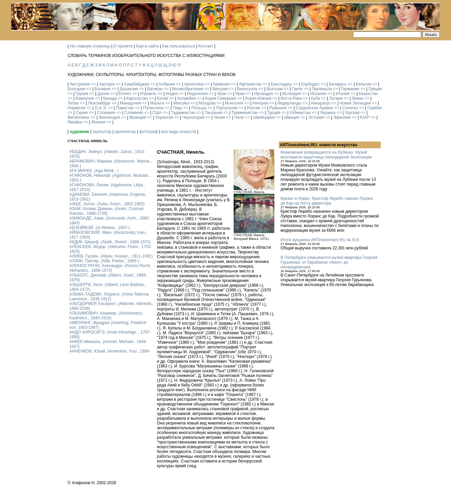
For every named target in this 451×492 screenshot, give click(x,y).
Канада (110, 98)
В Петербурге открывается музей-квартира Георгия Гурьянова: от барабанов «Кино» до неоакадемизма (329, 262)
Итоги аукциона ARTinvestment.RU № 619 (320, 240)
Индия (172, 93)
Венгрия (220, 89)
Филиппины (78, 117)
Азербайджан (136, 84)
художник (79, 131)
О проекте (123, 46)
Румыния (278, 108)
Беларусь (337, 84)
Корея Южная (258, 98)
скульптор (101, 131)
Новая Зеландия (355, 103)
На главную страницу (90, 46)
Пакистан (125, 108)
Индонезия (197, 93)
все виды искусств (178, 131)
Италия (342, 93)
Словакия (106, 112)
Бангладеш (281, 84)
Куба (315, 98)
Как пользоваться (178, 46)
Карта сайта (147, 46)
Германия (350, 89)
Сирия (82, 112)
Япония (98, 122)
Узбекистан (300, 112)
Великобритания (187, 89)
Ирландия (263, 93)
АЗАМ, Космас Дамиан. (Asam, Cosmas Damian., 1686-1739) (106, 211)
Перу (177, 108)
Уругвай (352, 112)
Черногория (193, 117)
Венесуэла (247, 89)
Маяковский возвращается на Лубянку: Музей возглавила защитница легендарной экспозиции (326, 154)
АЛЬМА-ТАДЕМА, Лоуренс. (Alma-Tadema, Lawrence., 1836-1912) (109, 296)
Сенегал (350, 108)
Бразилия (129, 89)
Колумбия (186, 98)
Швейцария (264, 117)
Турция (273, 112)
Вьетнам (275, 89)
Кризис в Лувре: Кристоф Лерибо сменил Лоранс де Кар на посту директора (327, 201)
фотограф (148, 131)
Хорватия (164, 117)
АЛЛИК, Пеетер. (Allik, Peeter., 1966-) (104, 261)
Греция (375, 89)
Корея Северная (220, 98)
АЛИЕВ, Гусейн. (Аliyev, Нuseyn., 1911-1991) (111, 256)
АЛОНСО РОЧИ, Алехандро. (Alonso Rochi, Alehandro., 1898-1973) (110, 268)
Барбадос (310, 84)
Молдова (207, 103)
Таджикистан (183, 112)
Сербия (374, 108)
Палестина (153, 108)
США (157, 112)
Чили (239, 117)
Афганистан (250, 84)
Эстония (316, 117)
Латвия (335, 98)
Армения (221, 84)
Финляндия (109, 117)
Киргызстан (137, 98)
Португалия (226, 108)
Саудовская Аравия (314, 108)
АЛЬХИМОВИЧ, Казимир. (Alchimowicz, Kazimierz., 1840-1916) (106, 315)
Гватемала (322, 89)
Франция (137, 117)
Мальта (157, 103)
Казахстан (368, 93)
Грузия (82, 93)
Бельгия (363, 84)
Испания (318, 93)
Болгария (76, 89)
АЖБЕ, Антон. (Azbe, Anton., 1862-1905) (107, 204)
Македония (130, 103)
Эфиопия (342, 117)
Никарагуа (320, 103)
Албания (167, 84)
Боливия (102, 89)
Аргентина (194, 84)
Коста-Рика (291, 98)
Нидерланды (289, 103)
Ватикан (155, 89)
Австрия (107, 84)
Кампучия (85, 98)
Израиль (148, 93)
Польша (199, 108)
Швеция (291, 117)
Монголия (234, 103)
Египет (125, 93)
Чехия (219, 117)
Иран (240, 93)
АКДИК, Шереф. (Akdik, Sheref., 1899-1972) (110, 242)
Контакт (205, 46)
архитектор (125, 131)
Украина (328, 112)
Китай (162, 98)
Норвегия (77, 108)
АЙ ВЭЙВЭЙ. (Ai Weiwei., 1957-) (99, 227)
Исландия (291, 93)
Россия (253, 108)
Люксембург (99, 103)
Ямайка (75, 122)
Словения (133, 112)
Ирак (221, 93)
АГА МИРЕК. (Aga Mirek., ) (94, 170)
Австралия (80, 84)
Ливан (357, 98)
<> (93, 84)
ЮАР (364, 117)
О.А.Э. (101, 108)
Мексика (181, 103)
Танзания (213, 112)
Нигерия (260, 103)
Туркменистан (245, 112)
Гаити (297, 89)
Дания (103, 93)
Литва (73, 103)
